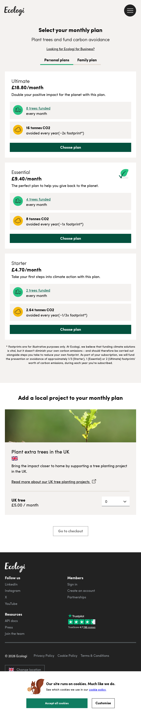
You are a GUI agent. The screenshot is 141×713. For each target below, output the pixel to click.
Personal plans (56, 60)
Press (9, 627)
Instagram (12, 591)
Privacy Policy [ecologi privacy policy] (44, 656)
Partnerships (76, 597)
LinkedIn (11, 584)
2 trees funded (38, 290)
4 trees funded (38, 199)
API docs (11, 621)
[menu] (130, 10)
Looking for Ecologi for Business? (71, 49)
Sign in (72, 584)
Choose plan (70, 147)
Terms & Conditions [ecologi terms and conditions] (95, 656)
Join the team (14, 634)
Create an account (81, 591)
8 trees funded (38, 108)
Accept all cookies (57, 703)
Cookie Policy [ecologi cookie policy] (67, 656)
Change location (25, 670)
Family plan (87, 60)
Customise (103, 703)
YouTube (11, 604)
